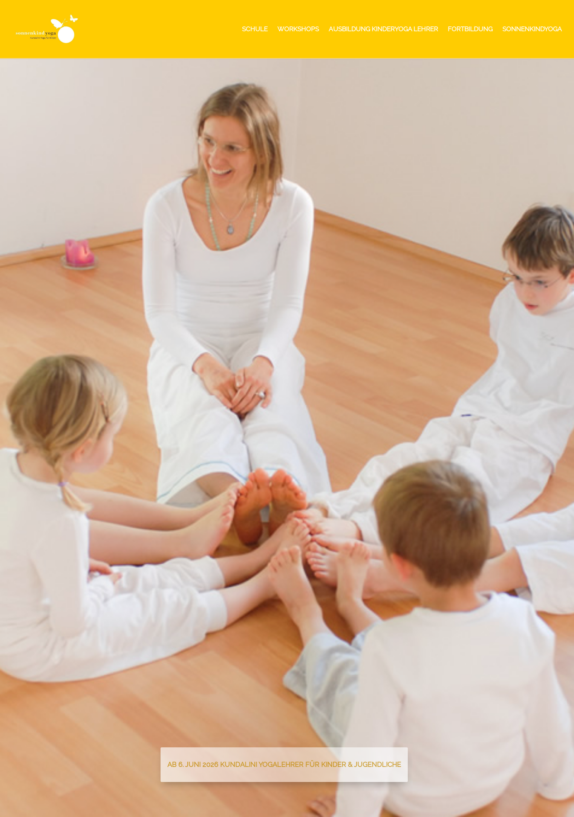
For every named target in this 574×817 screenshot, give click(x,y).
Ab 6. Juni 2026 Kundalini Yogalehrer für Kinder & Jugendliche (284, 764)
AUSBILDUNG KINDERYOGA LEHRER (383, 29)
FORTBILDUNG (470, 29)
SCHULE (255, 29)
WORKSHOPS (298, 29)
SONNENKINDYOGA (532, 29)
